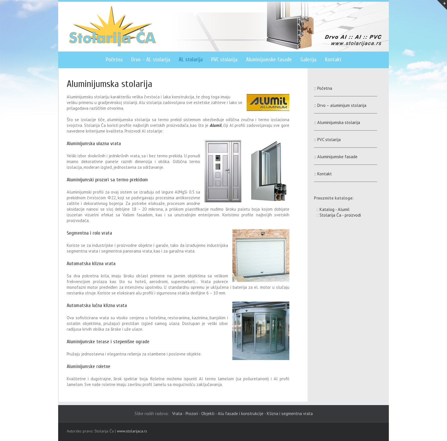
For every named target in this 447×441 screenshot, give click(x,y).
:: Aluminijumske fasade (332, 156)
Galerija (308, 59)
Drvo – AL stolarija (150, 59)
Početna (114, 59)
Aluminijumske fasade (269, 59)
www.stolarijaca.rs (132, 431)
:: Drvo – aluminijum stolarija (337, 105)
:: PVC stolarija (324, 139)
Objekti (207, 413)
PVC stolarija (224, 59)
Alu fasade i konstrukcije (240, 413)
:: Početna (320, 88)
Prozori (192, 413)
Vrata (177, 413)
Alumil (216, 125)
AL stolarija (191, 59)
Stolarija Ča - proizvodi (340, 215)
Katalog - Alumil (335, 209)
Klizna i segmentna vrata (290, 413)
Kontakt (333, 59)
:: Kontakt (320, 173)
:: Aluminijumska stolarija (334, 122)
